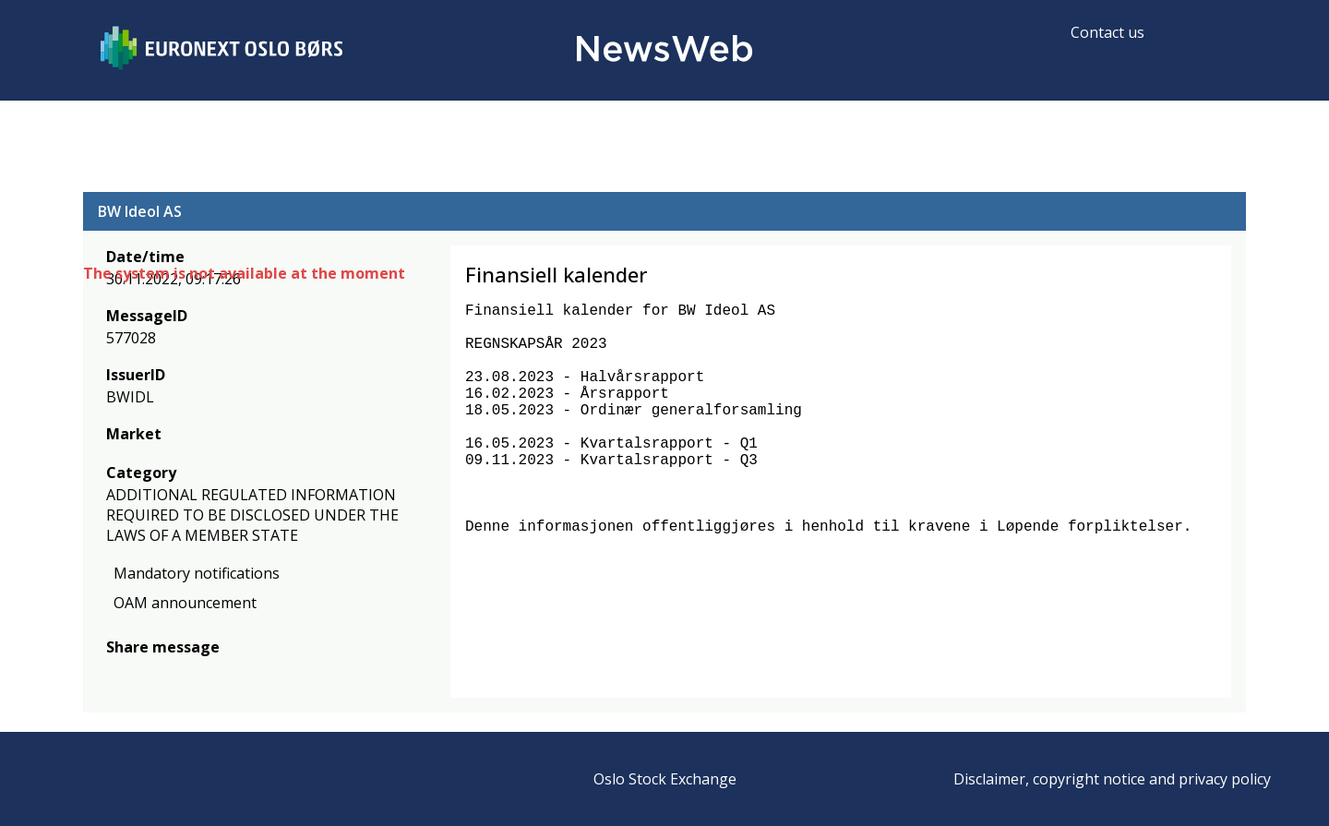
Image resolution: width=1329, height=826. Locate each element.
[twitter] (145, 674)
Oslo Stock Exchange (664, 779)
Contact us (1107, 32)
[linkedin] (180, 674)
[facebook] (116, 674)
